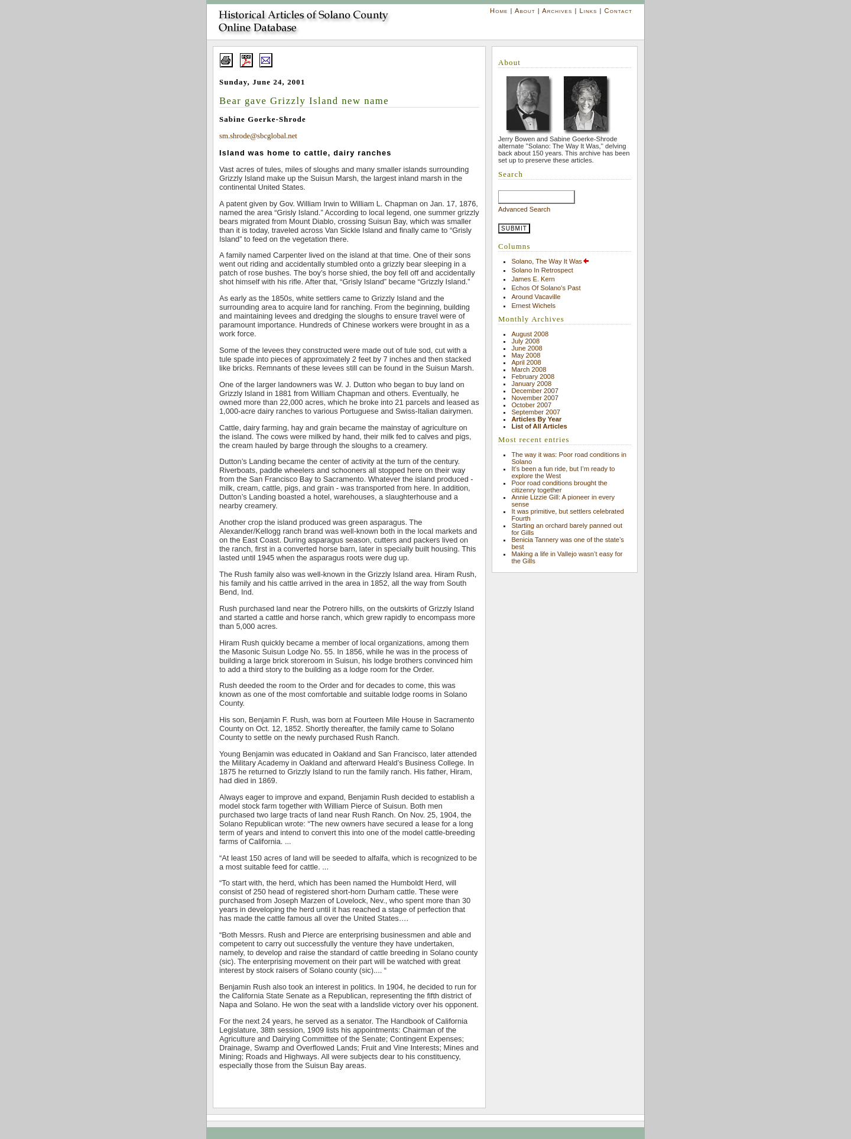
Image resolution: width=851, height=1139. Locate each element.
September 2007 (535, 412)
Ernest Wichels (533, 305)
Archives (557, 10)
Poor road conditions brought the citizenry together (559, 486)
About (525, 10)
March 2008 (528, 369)
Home (499, 10)
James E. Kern (532, 279)
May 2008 (525, 355)
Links (588, 10)
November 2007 (534, 397)
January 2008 (531, 383)
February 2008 (532, 376)
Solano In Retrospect (542, 270)
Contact (618, 10)
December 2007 (534, 390)
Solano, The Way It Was (550, 261)
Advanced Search (524, 209)
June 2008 (526, 348)
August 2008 (529, 334)
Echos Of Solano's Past (545, 287)
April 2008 (526, 362)
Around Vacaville (535, 296)
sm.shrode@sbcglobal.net (258, 136)
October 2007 (531, 404)
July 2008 (525, 341)
